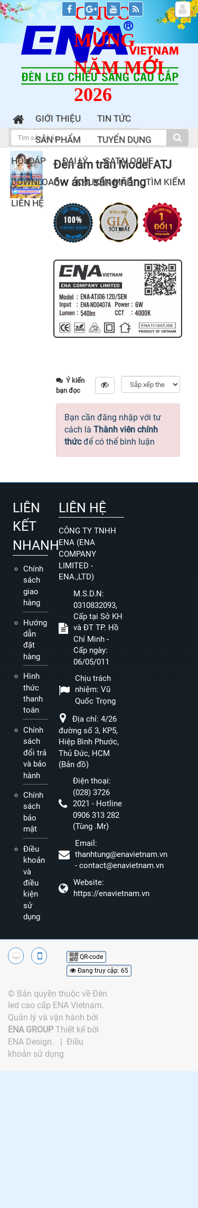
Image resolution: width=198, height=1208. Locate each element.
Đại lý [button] (75, 160)
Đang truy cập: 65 (99, 970)
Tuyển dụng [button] (124, 139)
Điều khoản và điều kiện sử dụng (34, 883)
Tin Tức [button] (114, 118)
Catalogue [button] (129, 160)
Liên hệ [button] (27, 203)
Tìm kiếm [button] (165, 182)
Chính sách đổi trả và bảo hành (34, 752)
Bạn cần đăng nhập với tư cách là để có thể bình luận (112, 429)
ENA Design (30, 1042)
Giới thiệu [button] (58, 118)
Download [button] (35, 182)
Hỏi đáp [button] (28, 160)
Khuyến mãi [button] (102, 182)
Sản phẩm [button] (58, 139)
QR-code (86, 957)
